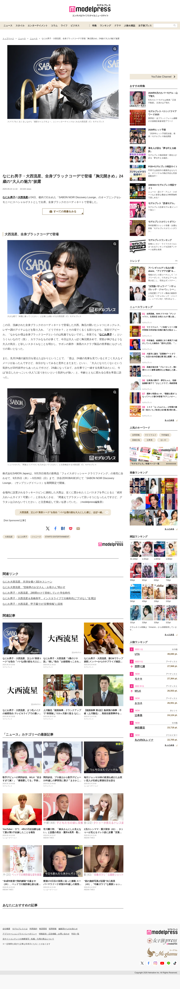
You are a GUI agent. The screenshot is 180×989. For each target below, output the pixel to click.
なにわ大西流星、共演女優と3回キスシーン (27, 581)
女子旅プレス (145, 25)
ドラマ (117, 25)
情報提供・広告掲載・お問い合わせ (54, 934)
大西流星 (23, 197)
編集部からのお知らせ (68, 929)
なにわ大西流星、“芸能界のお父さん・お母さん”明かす (34, 587)
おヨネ (138, 703)
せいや (163, 440)
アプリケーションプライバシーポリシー (20, 934)
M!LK (138, 691)
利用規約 (33, 929)
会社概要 (6, 929)
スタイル (20, 25)
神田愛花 (140, 727)
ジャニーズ (36, 537)
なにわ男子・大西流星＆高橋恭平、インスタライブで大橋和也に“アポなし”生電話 (49, 598)
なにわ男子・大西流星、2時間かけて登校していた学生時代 (36, 592)
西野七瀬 (140, 666)
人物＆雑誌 (129, 25)
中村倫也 (165, 435)
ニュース (7, 25)
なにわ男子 (9, 197)
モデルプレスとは (20, 929)
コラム (54, 25)
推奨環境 (43, 929)
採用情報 (52, 929)
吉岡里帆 (136, 435)
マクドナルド (150, 435)
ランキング (105, 25)
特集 (94, 25)
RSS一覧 (75, 934)
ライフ (64, 25)
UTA (137, 654)
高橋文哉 (136, 440)
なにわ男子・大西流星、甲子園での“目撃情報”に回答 (33, 604)
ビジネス (75, 25)
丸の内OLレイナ (144, 740)
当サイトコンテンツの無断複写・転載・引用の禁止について (28, 939)
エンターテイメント (38, 25)
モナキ (138, 678)
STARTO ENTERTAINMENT (57, 537)
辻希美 (149, 440)
